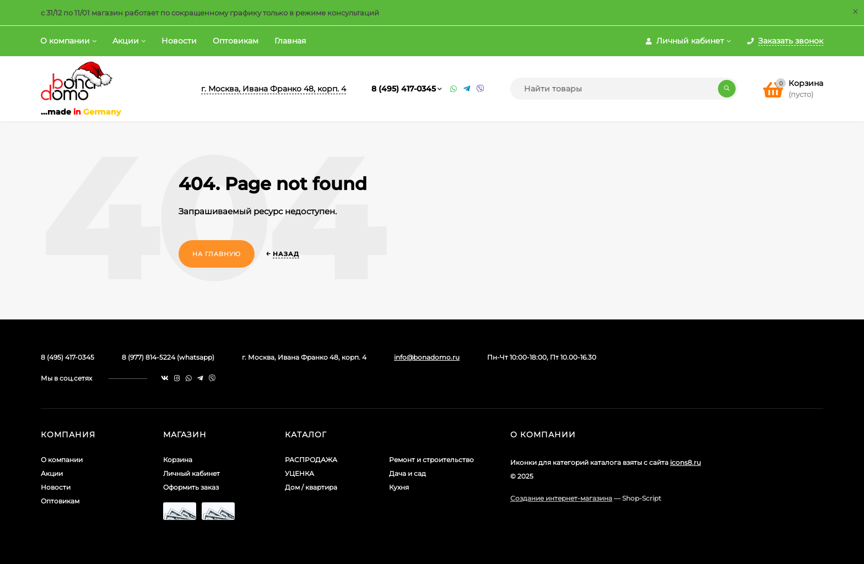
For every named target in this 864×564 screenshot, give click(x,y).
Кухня (399, 487)
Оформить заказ (191, 487)
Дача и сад (407, 473)
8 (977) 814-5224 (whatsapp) (168, 357)
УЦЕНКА (299, 473)
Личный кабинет (191, 473)
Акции (125, 41)
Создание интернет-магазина (561, 498)
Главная (290, 41)
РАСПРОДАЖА (311, 459)
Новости (179, 41)
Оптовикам (235, 41)
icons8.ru (685, 462)
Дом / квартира (311, 487)
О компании (65, 41)
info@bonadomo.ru (427, 357)
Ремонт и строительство (431, 459)
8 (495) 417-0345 (403, 89)
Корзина (177, 459)
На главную (216, 254)
